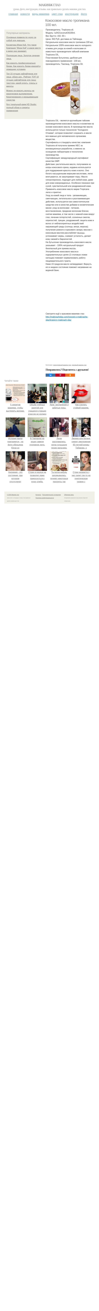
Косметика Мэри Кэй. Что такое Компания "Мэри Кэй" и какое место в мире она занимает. (23, 48)
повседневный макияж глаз (62, 365)
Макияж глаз (49, 5)
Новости (25, 13)
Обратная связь (69, 494)
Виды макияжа (40, 13)
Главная (13, 13)
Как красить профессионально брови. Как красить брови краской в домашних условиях (23, 66)
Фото (84, 13)
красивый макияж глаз (79, 365)
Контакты (38, 494)
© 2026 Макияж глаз (13, 494)
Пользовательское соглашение (51, 494)
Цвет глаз (57, 13)
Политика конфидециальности (45, 498)
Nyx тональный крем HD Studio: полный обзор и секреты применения (21, 107)
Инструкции (72, 13)
